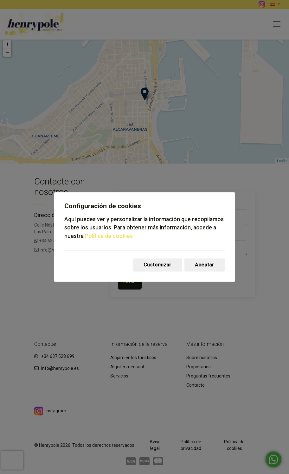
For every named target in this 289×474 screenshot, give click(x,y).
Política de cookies (109, 236)
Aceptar (204, 265)
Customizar (157, 265)
